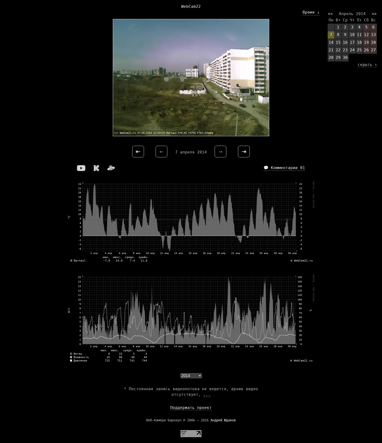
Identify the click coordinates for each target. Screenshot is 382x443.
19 (366, 42)
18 (359, 42)
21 (331, 50)
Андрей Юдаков (223, 420)
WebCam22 (191, 6)
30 (345, 57)
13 (373, 34)
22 (338, 50)
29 (338, 57)
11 (359, 34)
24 (352, 50)
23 (345, 50)
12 (366, 34)
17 (352, 42)
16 (345, 42)
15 (338, 42)
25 (359, 50)
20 (373, 42)
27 (373, 50)
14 (331, 42)
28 (331, 57)
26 (366, 50)
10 (352, 34)
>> (374, 13)
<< (330, 13)
